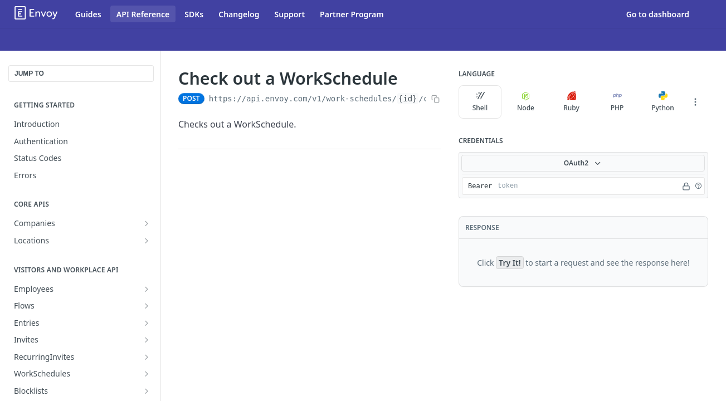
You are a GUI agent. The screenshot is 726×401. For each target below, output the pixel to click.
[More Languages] (695, 102)
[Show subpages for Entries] (146, 323)
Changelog (238, 14)
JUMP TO (29, 73)
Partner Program (352, 14)
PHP (617, 102)
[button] (698, 186)
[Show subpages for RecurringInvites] (146, 357)
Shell (480, 102)
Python (662, 102)
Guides (88, 14)
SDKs (193, 14)
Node (525, 102)
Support (290, 14)
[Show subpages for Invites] (146, 339)
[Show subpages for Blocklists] (146, 391)
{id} (407, 98)
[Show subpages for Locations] (146, 240)
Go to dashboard (657, 14)
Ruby (571, 102)
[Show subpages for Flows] (146, 305)
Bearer (480, 186)
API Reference (143, 14)
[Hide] (686, 186)
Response (482, 227)
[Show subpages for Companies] (146, 223)
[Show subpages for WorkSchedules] (146, 373)
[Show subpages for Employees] (146, 289)
